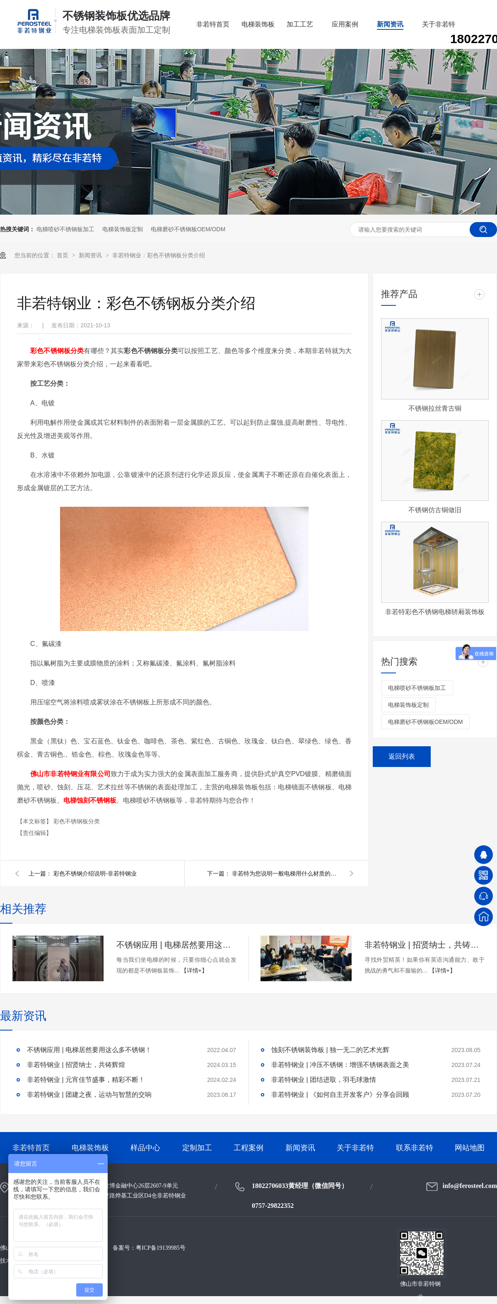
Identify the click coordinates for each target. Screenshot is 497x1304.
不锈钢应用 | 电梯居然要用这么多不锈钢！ (176, 944)
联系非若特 (414, 1148)
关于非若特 (438, 24)
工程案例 (248, 1148)
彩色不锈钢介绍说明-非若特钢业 (95, 873)
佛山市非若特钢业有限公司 (70, 773)
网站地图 (470, 1148)
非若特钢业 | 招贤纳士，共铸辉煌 (424, 944)
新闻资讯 (390, 24)
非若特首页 (212, 24)
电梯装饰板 (258, 24)
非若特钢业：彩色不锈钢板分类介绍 (158, 255)
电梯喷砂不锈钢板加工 (65, 229)
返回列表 (401, 756)
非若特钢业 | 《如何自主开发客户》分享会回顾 (340, 1094)
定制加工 (197, 1148)
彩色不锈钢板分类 (57, 350)
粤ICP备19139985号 (161, 1248)
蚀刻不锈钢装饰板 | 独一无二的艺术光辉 (330, 1049)
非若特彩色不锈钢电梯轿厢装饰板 (435, 611)
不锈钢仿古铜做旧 (434, 509)
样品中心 (145, 1148)
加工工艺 (300, 24)
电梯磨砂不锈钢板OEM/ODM (188, 229)
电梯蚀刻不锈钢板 (89, 800)
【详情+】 (194, 970)
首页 (63, 255)
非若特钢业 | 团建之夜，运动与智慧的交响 (89, 1094)
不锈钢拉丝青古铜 (434, 408)
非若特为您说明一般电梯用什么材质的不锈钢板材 (286, 873)
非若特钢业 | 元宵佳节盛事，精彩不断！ (86, 1079)
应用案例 (345, 24)
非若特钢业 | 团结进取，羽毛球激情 (323, 1079)
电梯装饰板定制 (122, 229)
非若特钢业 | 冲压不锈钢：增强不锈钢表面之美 (340, 1064)
